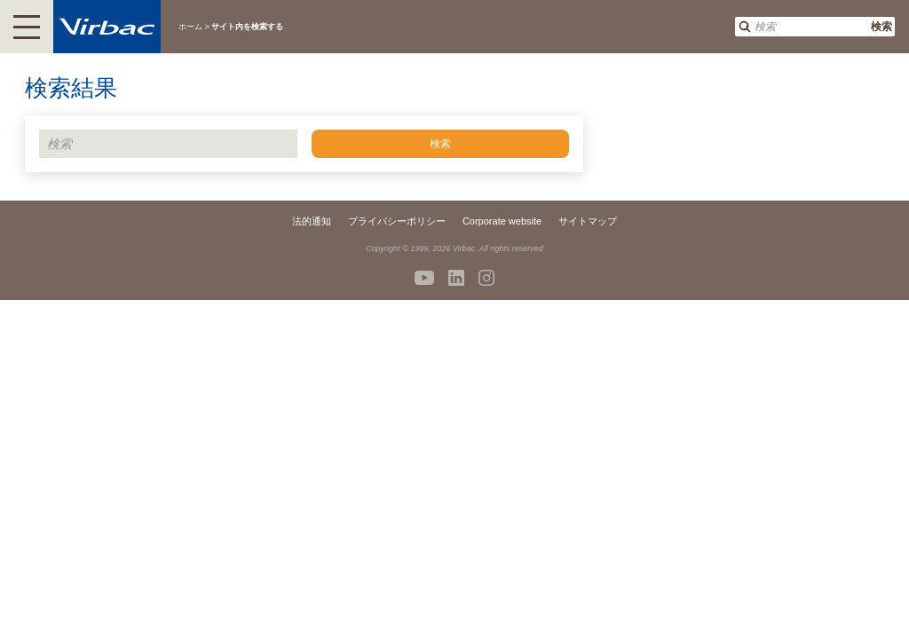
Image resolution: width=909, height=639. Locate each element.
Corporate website (501, 221)
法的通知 (311, 221)
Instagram (486, 278)
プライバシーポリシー (397, 221)
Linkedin (456, 278)
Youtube (424, 278)
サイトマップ (587, 221)
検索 (881, 26)
